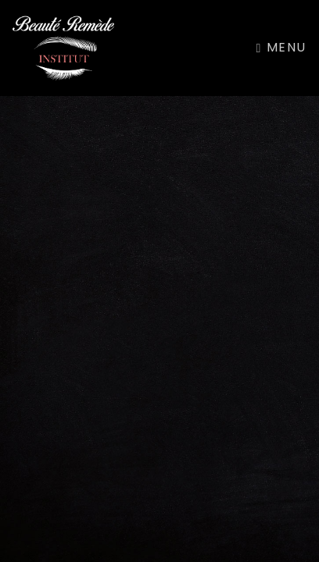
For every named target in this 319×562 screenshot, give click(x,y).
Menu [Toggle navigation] (281, 47)
